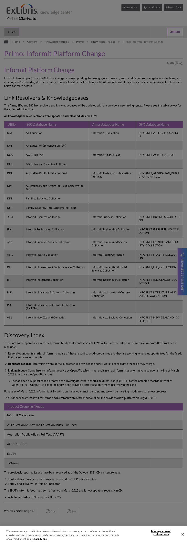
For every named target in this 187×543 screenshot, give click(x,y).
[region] (93, 534)
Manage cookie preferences (161, 533)
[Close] (182, 534)
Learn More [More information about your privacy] (39, 539)
